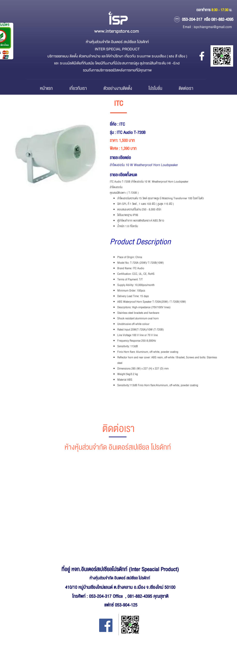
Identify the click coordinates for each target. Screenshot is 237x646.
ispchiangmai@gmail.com (213, 27)
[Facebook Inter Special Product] (105, 625)
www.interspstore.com (116, 31)
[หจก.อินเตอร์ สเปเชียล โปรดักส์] (202, 56)
